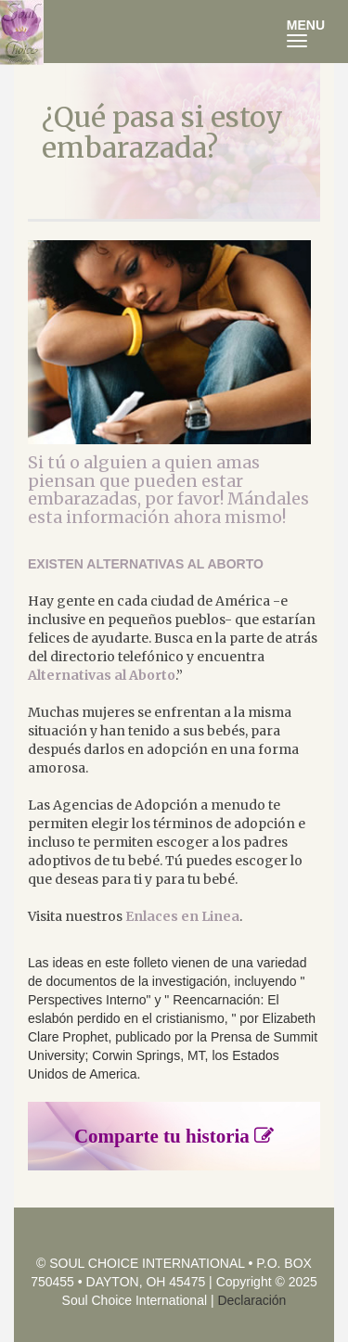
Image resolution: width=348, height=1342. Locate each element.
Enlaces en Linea (182, 916)
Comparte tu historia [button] (174, 1136)
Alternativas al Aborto (101, 675)
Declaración (251, 1300)
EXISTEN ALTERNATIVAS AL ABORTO (146, 563)
